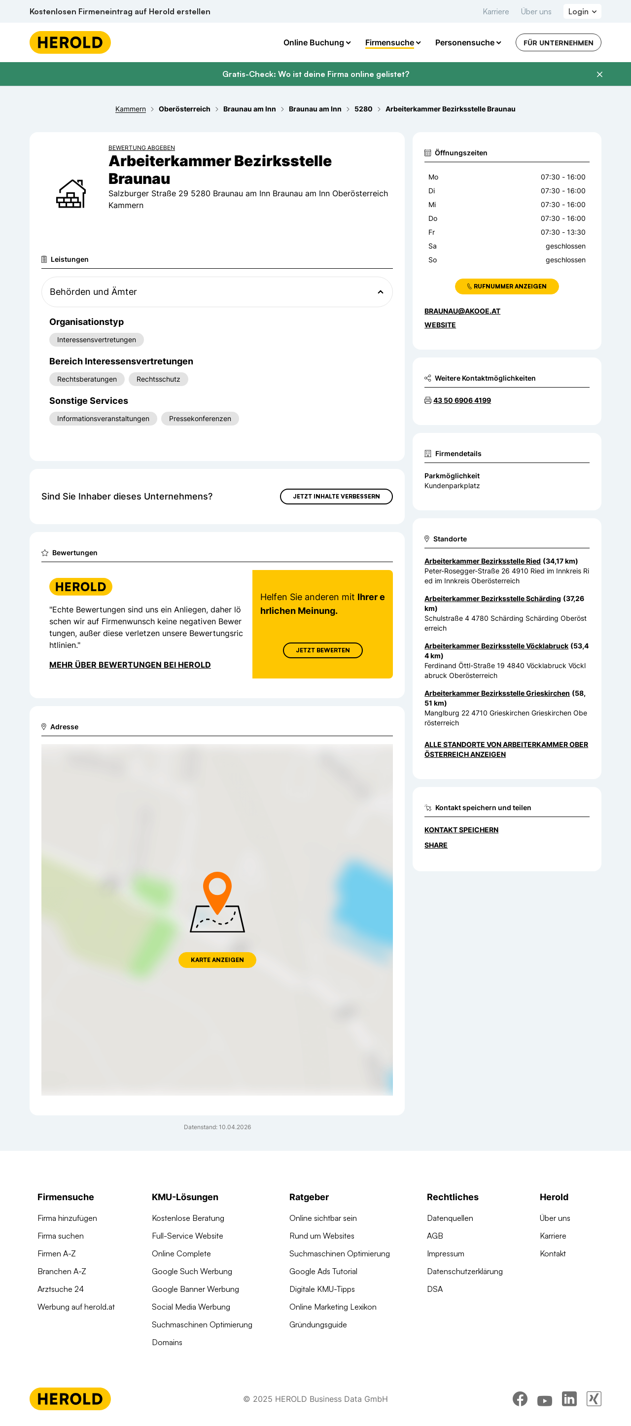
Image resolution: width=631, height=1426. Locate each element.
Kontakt (553, 1253)
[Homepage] (70, 42)
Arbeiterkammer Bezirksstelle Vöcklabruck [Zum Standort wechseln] (496, 646)
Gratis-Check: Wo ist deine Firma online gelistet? (315, 74)
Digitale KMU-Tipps (322, 1289)
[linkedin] (569, 1399)
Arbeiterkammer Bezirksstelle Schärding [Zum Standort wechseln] (492, 598)
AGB (435, 1236)
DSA (435, 1289)
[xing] (594, 1399)
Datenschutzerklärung (465, 1271)
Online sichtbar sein (323, 1218)
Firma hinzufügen (67, 1218)
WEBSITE (440, 325)
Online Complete (181, 1253)
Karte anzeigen (217, 959)
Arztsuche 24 (60, 1289)
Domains (167, 1342)
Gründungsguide (318, 1324)
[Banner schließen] (599, 74)
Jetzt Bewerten (323, 650)
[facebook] (520, 1399)
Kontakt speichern (461, 829)
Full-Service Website (187, 1236)
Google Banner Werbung (195, 1289)
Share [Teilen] (436, 845)
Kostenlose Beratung (188, 1218)
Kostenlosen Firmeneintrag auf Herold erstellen (120, 11)
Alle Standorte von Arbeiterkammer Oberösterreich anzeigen (506, 749)
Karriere (496, 11)
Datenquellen (450, 1218)
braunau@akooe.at (462, 311)
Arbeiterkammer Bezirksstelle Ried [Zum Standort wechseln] (482, 561)
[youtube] (544, 1399)
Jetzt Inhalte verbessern (336, 496)
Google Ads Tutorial (323, 1271)
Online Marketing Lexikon (333, 1307)
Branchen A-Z (61, 1271)
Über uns (536, 11)
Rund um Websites (321, 1236)
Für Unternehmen (559, 42)
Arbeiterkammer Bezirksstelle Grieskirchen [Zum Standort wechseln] (497, 693)
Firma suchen (60, 1236)
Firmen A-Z (56, 1253)
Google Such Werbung (192, 1271)
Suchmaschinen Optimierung (202, 1324)
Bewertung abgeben (141, 147)
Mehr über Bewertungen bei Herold (130, 665)
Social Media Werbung (191, 1307)
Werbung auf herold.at (76, 1307)
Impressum (445, 1253)
